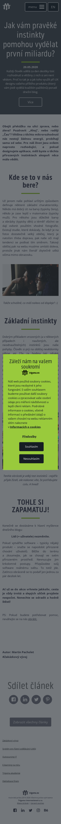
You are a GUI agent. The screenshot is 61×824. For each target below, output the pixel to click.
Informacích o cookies (25, 427)
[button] (29, 436)
